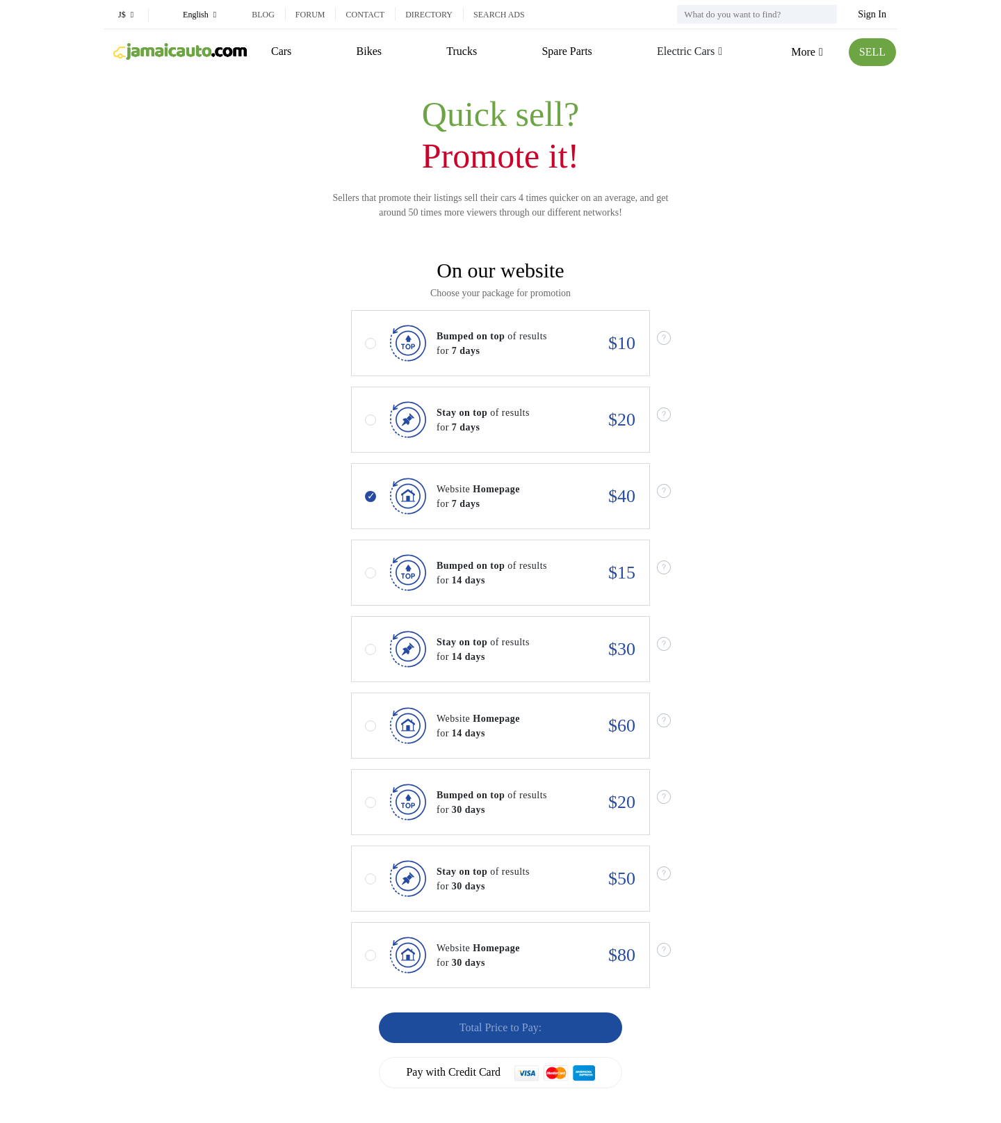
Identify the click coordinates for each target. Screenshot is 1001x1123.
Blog (263, 14)
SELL (872, 52)
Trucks (461, 51)
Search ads (499, 14)
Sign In (872, 14)
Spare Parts (567, 51)
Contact (364, 14)
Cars (281, 51)
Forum (310, 14)
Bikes (369, 51)
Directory (429, 14)
